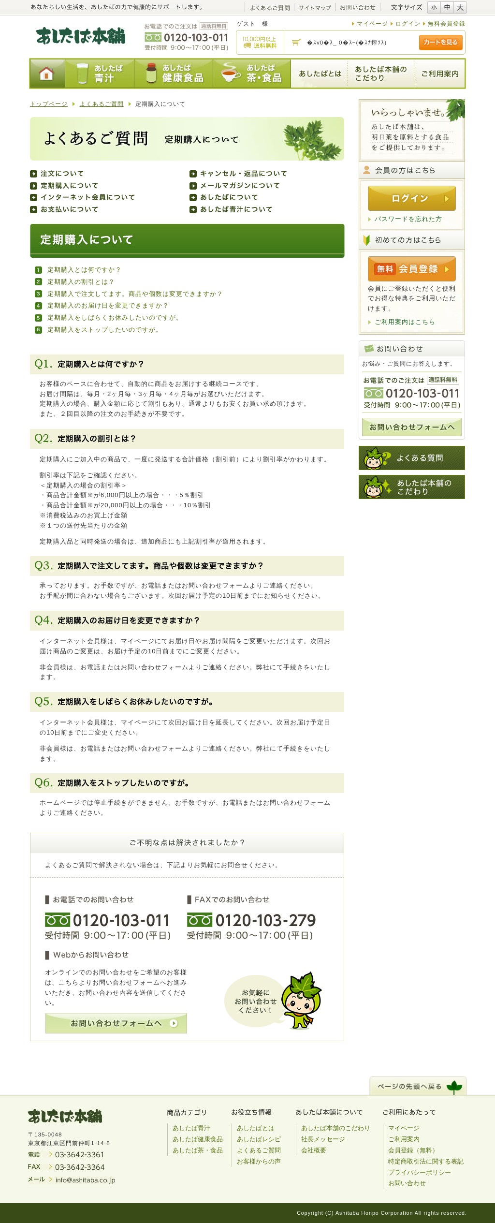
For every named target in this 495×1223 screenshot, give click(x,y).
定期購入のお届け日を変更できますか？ (108, 305)
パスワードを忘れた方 (408, 218)
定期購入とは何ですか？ (84, 269)
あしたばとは (256, 1128)
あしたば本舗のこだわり (335, 1128)
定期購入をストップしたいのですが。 (104, 329)
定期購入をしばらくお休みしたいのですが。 (115, 317)
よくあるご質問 (102, 104)
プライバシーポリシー (419, 1172)
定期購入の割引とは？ (81, 281)
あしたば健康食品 (198, 1139)
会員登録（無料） (413, 1150)
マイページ (372, 23)
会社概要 (313, 1150)
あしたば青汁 (191, 1128)
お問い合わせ (407, 1183)
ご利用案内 (404, 1139)
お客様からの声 (259, 1161)
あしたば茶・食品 (198, 1150)
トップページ (49, 104)
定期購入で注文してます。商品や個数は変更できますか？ (135, 293)
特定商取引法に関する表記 (426, 1161)
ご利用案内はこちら (405, 321)
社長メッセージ (323, 1139)
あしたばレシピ (259, 1139)
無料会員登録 (447, 23)
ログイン (408, 23)
